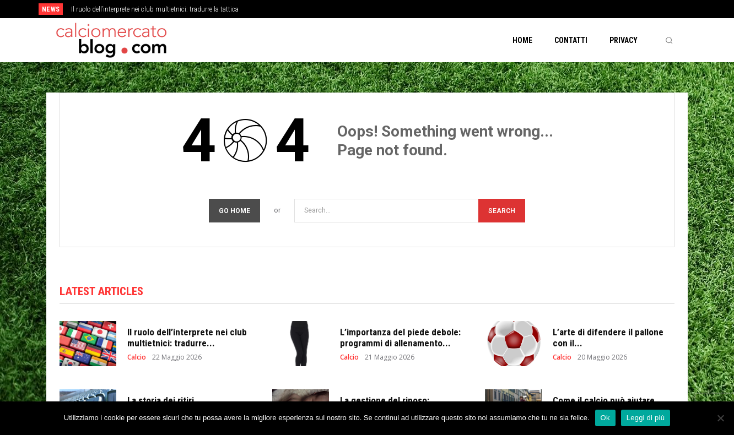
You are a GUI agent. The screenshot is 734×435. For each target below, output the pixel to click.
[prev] (386, 9)
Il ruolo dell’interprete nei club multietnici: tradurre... (187, 338)
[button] (669, 40)
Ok (605, 418)
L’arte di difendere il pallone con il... (608, 338)
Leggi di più (646, 418)
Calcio (136, 357)
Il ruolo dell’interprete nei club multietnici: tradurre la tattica (155, 9)
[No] (720, 417)
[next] (404, 9)
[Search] (501, 210)
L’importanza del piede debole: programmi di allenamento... (400, 338)
